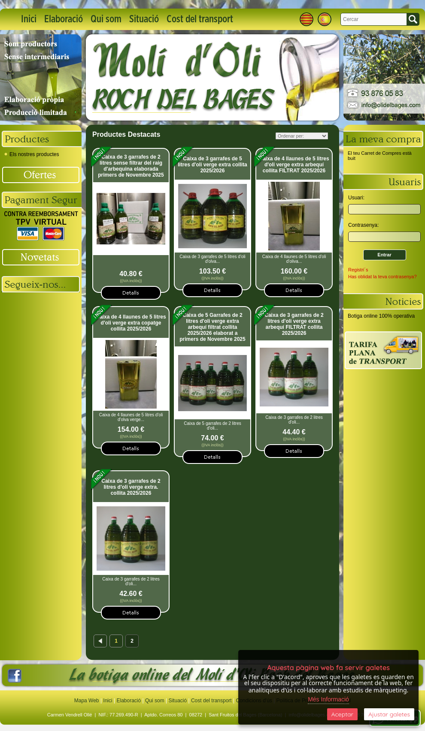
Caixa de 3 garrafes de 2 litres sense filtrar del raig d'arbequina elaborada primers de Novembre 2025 (131, 166)
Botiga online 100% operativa (381, 316)
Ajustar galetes (389, 714)
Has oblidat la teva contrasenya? (382, 276)
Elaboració (63, 19)
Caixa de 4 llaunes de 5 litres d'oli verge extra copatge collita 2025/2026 (131, 323)
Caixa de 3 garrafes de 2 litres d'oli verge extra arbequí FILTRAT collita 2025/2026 (293, 324)
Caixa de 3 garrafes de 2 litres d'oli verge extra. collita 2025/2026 (130, 487)
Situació (144, 19)
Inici (28, 19)
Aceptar (342, 714)
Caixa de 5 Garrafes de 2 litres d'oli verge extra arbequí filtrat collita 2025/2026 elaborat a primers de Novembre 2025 (212, 327)
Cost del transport (200, 19)
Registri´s (358, 269)
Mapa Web (87, 701)
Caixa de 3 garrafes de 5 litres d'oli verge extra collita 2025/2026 (212, 165)
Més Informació (328, 699)
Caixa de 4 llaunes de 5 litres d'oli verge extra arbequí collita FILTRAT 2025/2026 (294, 165)
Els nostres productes (31, 154)
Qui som (106, 19)
